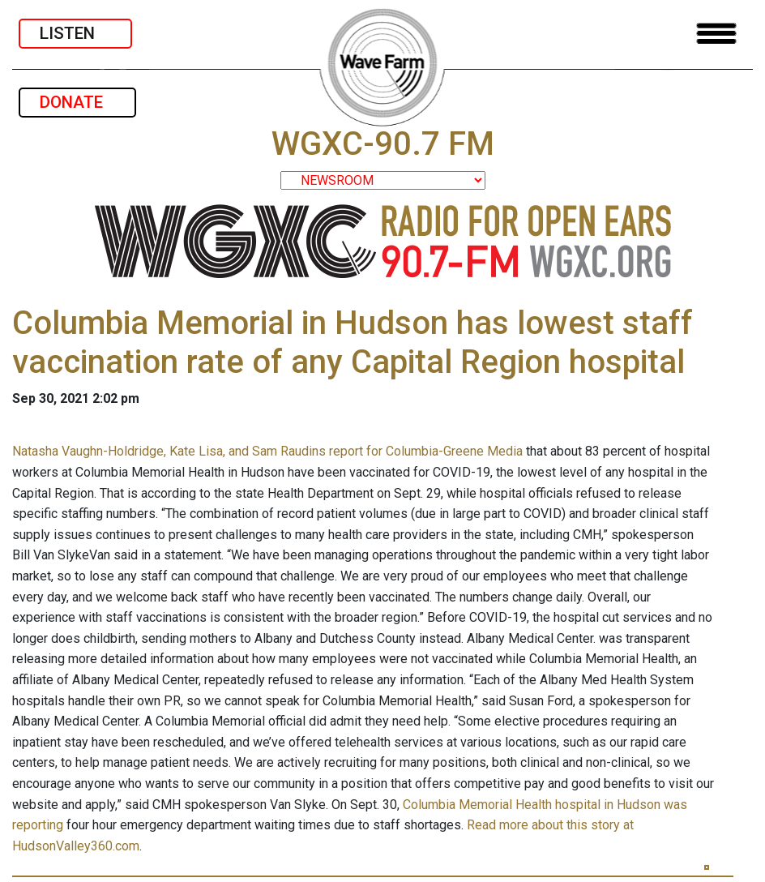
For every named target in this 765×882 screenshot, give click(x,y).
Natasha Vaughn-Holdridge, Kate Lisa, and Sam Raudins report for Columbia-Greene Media (267, 451)
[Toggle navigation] (716, 33)
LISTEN (75, 33)
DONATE (77, 102)
